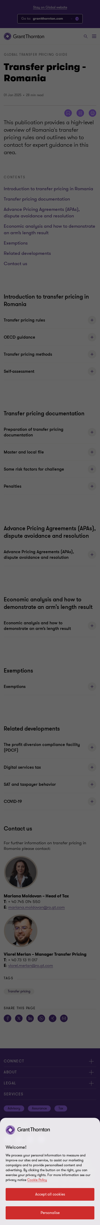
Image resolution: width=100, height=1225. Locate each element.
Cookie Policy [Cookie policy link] (37, 1180)
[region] (50, 1171)
